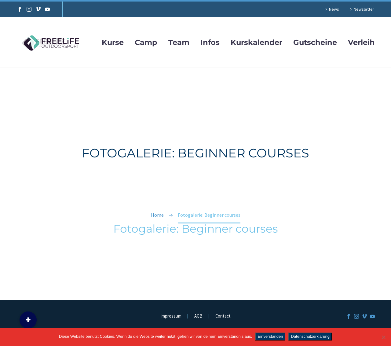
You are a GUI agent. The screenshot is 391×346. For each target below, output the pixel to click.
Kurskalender (256, 42)
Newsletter (364, 9)
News (334, 9)
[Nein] (383, 337)
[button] (28, 320)
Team (178, 42)
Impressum (170, 316)
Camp (146, 42)
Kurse (113, 42)
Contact (223, 316)
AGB (198, 316)
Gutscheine (315, 42)
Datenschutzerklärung (310, 336)
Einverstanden (270, 336)
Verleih (361, 42)
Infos (210, 42)
